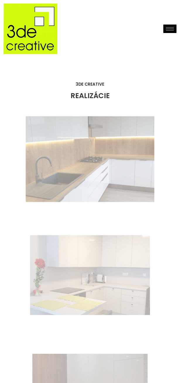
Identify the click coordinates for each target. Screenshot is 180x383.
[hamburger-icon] (169, 29)
